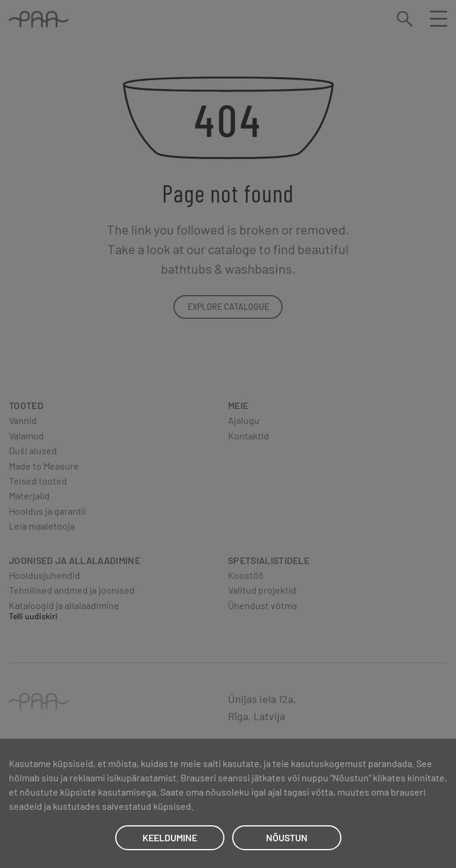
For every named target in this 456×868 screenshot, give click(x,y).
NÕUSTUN (287, 837)
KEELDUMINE (169, 837)
